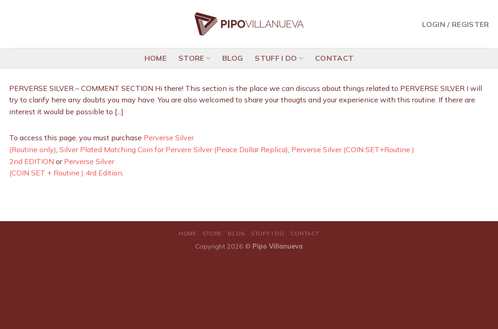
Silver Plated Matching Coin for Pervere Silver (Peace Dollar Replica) (173, 149)
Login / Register (455, 24)
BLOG (232, 58)
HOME (155, 58)
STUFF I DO (279, 58)
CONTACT (334, 58)
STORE (194, 58)
